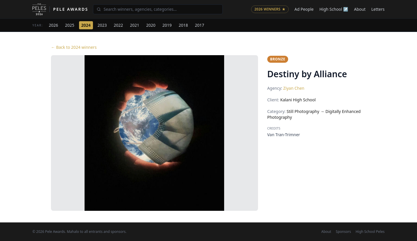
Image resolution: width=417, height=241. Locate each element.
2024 (86, 25)
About (360, 9)
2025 (69, 25)
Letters (378, 9)
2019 (167, 25)
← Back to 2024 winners (74, 47)
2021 (134, 25)
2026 (53, 25)
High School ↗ (333, 9)
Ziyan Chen (293, 88)
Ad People (304, 9)
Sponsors (343, 231)
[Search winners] (158, 9)
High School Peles (370, 231)
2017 (199, 25)
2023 (102, 25)
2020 (151, 25)
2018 (183, 25)
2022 (118, 25)
